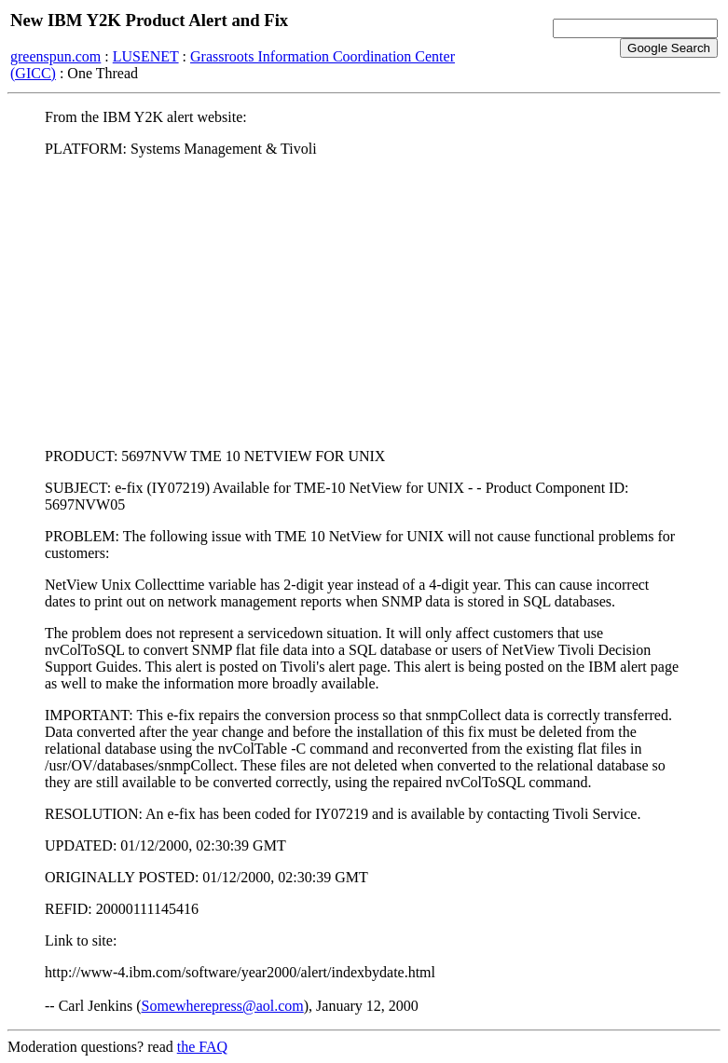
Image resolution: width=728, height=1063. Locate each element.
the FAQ (202, 1047)
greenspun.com (55, 56)
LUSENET (146, 56)
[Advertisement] (364, 302)
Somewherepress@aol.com (223, 1006)
